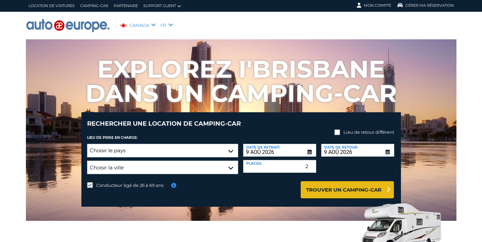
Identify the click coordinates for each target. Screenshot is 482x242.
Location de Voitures (52, 5)
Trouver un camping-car (343, 185)
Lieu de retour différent (368, 127)
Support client (162, 6)
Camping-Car (94, 5)
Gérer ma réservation (426, 5)
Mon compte (374, 5)
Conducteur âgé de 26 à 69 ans (129, 180)
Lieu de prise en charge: (112, 132)
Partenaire (126, 5)
